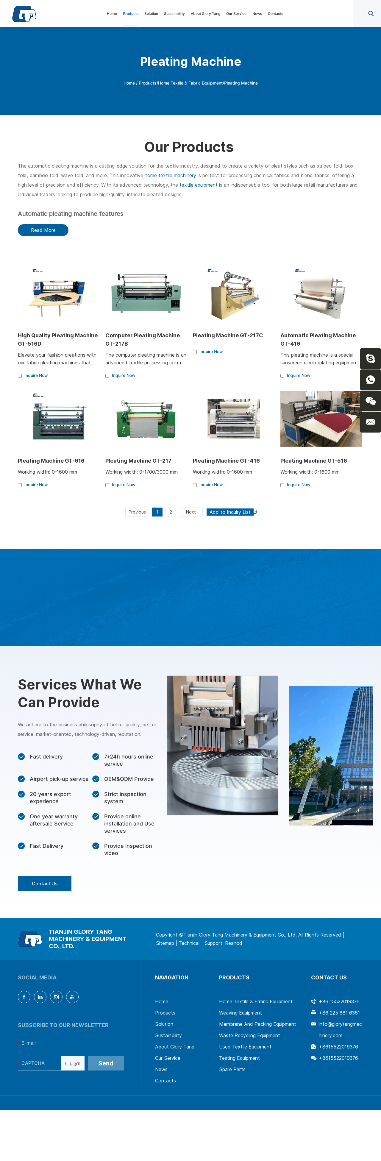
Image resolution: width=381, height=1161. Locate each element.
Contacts (275, 13)
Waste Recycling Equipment (249, 1035)
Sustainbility (174, 13)
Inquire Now (36, 375)
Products (130, 13)
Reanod (233, 943)
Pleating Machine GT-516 (313, 461)
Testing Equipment (239, 1058)
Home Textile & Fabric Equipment (190, 82)
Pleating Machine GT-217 (138, 461)
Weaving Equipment (240, 1013)
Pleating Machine (241, 82)
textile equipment (198, 185)
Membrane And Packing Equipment (257, 1024)
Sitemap (165, 943)
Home (112, 13)
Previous (137, 511)
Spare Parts (232, 1069)
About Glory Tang (205, 13)
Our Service (236, 13)
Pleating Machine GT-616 (51, 461)
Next (191, 511)
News (257, 13)
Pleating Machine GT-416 (226, 461)
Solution (151, 13)
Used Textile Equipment (245, 1047)
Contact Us (45, 884)
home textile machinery (170, 175)
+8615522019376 (338, 1047)
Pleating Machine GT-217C (228, 335)
